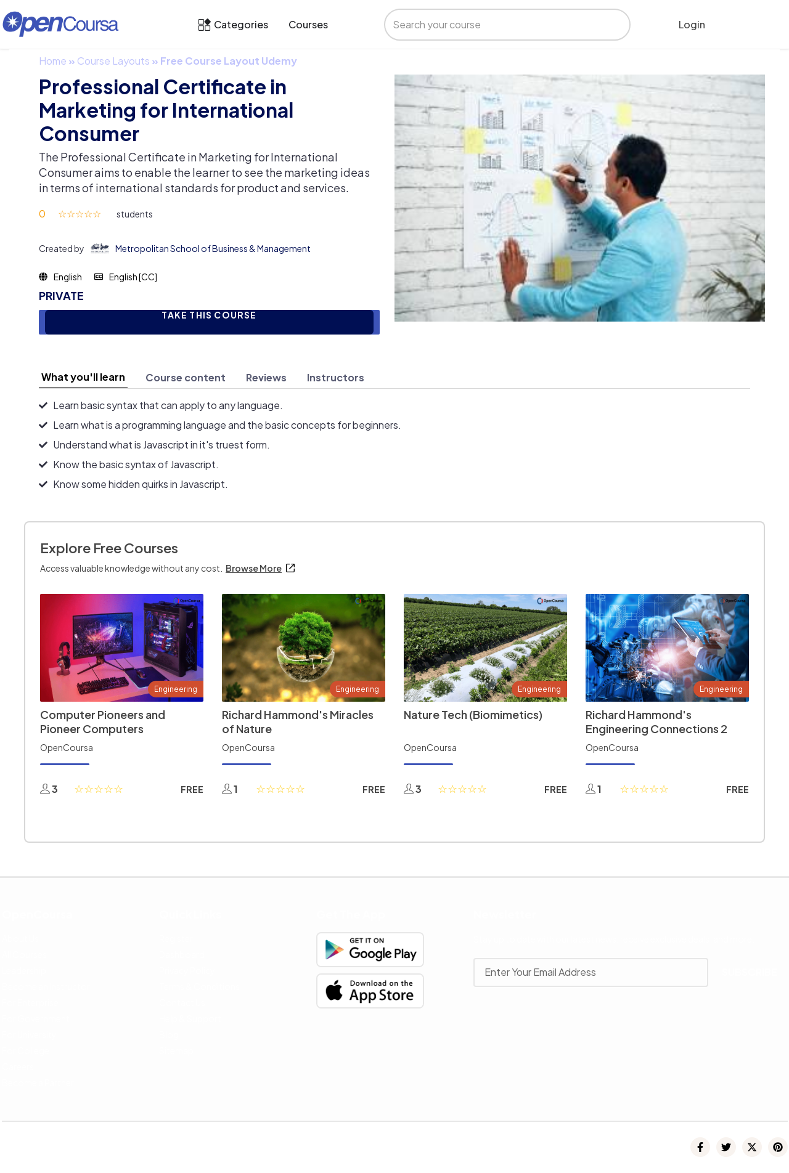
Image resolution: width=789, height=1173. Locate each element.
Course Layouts (113, 60)
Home (53, 60)
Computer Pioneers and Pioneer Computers (102, 721)
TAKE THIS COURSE (208, 315)
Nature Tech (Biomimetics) (473, 714)
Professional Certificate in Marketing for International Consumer (166, 110)
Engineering (175, 689)
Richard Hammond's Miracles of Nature (298, 721)
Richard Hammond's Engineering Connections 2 (656, 721)
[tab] (83, 377)
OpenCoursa (66, 747)
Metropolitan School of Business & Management (213, 248)
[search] (496, 24)
